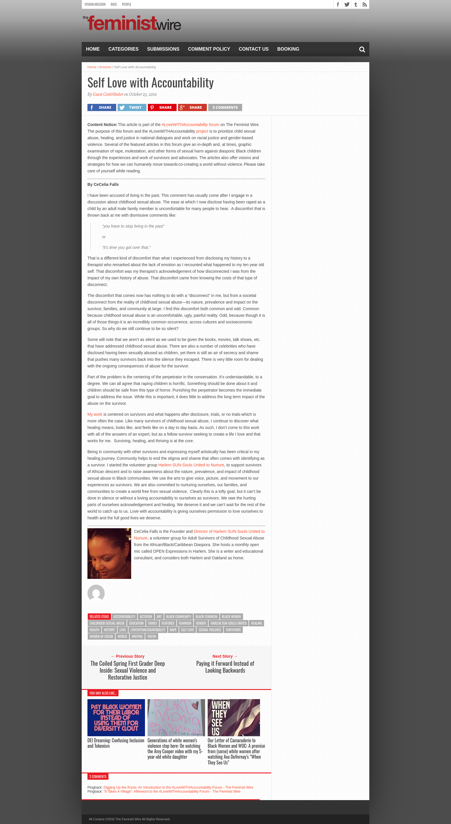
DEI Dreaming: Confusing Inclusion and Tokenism (115, 743)
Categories (123, 49)
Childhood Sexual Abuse (107, 623)
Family (152, 623)
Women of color (101, 636)
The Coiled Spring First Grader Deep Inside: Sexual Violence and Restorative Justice (128, 670)
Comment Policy (209, 49)
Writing (137, 636)
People (126, 4)
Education (136, 623)
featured (168, 623)
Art (159, 616)
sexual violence (209, 629)
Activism (105, 67)
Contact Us (254, 49)
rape (173, 629)
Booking (288, 49)
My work (94, 414)
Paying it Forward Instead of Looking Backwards (225, 667)
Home (93, 49)
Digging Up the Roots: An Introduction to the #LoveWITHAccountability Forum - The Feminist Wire (178, 787)
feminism (185, 623)
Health (94, 629)
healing (256, 623)
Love (123, 629)
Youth (151, 636)
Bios (114, 4)
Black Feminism (206, 616)
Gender (201, 623)
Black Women (231, 616)
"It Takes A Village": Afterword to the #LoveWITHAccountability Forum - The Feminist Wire (172, 791)
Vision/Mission (95, 4)
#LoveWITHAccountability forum (190, 124)
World (122, 636)
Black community (178, 616)
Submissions (163, 49)
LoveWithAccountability (148, 629)
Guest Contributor (108, 94)
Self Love (187, 629)
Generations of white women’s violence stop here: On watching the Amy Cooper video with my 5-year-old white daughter (175, 748)
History (109, 629)
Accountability (124, 616)
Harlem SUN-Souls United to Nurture (191, 465)
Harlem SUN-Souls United (228, 623)
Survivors (233, 629)
